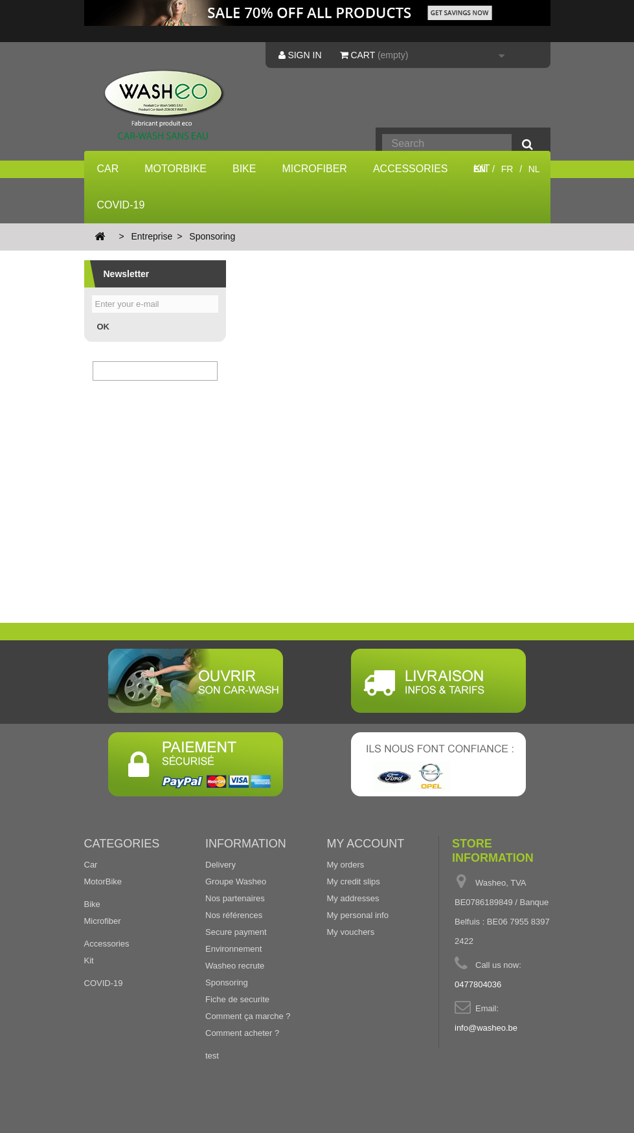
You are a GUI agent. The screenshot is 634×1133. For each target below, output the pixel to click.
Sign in (300, 55)
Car (108, 168)
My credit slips (353, 881)
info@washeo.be (486, 1028)
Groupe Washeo (235, 881)
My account (366, 843)
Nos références (233, 915)
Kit (89, 960)
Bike (244, 168)
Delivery (220, 864)
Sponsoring (226, 982)
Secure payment (236, 932)
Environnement (233, 949)
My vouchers (351, 932)
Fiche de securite (237, 999)
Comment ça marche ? (248, 1016)
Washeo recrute (234, 965)
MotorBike (175, 168)
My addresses (353, 898)
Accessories (410, 168)
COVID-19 (121, 204)
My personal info (358, 915)
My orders (346, 864)
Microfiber (314, 168)
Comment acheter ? (242, 1033)
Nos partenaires (235, 898)
